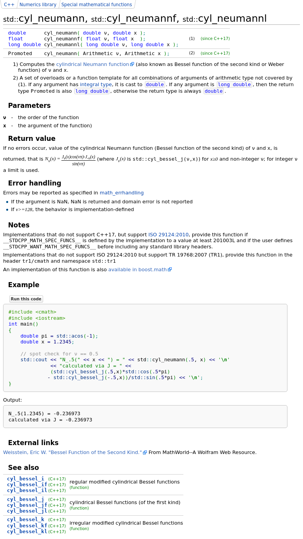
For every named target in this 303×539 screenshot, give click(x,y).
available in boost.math (137, 269)
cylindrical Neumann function (92, 64)
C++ (9, 4)
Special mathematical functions (96, 4)
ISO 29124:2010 (168, 234)
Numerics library (37, 4)
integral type (96, 84)
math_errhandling (122, 193)
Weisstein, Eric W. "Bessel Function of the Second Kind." (72, 452)
